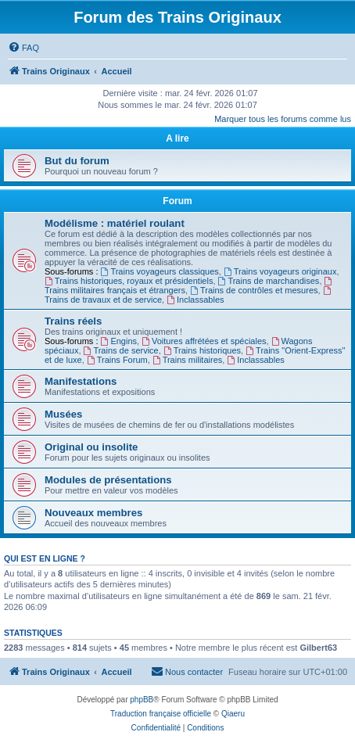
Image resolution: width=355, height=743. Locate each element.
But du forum (77, 161)
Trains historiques (202, 350)
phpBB (141, 699)
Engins (119, 341)
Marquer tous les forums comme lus (282, 119)
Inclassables (195, 299)
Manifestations (81, 381)
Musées (63, 414)
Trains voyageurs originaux (280, 271)
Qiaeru (233, 713)
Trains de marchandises (269, 280)
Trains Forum (117, 359)
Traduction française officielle (160, 713)
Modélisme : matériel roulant (115, 223)
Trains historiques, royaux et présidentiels (129, 280)
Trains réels (73, 321)
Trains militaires (187, 359)
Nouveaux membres (93, 513)
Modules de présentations (108, 480)
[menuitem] (23, 47)
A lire (177, 138)
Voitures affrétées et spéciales (204, 341)
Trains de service (121, 350)
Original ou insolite (91, 447)
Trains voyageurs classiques (160, 271)
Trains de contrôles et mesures (253, 290)
